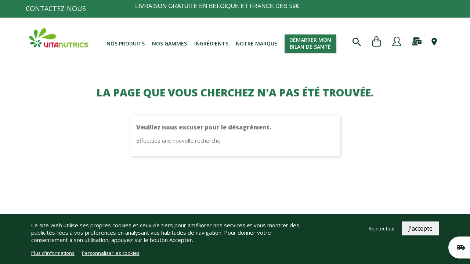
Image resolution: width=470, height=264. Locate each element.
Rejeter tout (382, 228)
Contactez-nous (56, 8)
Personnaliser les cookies (111, 253)
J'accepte (420, 228)
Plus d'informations (53, 253)
